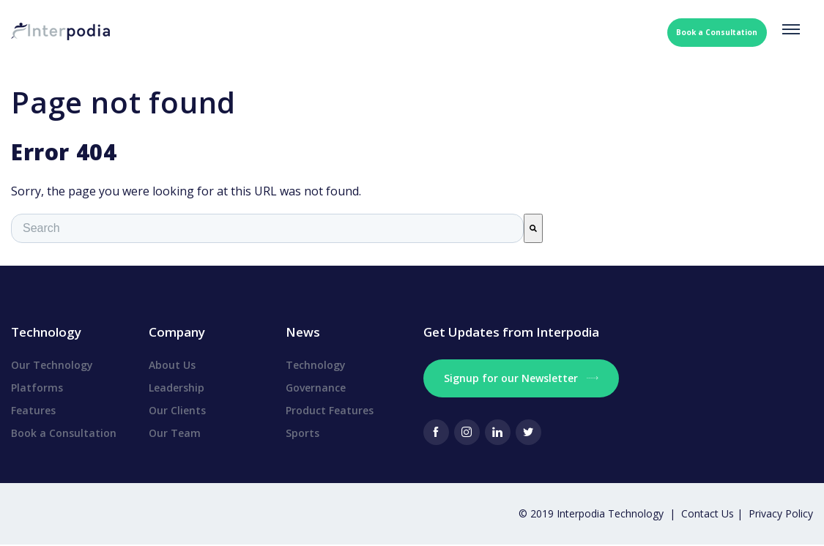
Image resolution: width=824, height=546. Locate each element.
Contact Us (709, 513)
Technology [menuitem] (316, 365)
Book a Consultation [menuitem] (63, 433)
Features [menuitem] (33, 410)
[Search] (533, 228)
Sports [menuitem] (302, 433)
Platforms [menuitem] (37, 387)
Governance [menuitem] (316, 387)
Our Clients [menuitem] (177, 410)
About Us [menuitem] (172, 365)
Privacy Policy (781, 513)
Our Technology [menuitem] (52, 365)
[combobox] (267, 228)
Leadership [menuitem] (176, 387)
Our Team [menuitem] (175, 433)
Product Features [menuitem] (330, 410)
